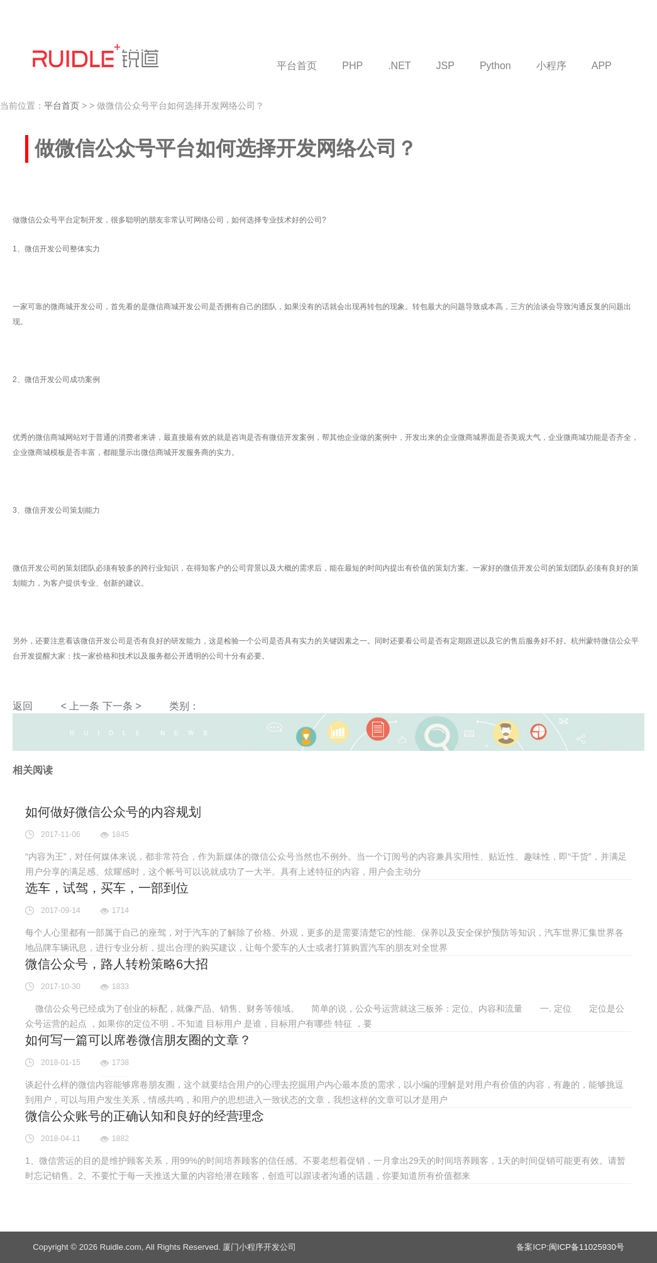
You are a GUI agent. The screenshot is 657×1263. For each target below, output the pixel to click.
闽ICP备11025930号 (586, 1247)
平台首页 (61, 106)
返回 (23, 706)
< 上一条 (79, 706)
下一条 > (121, 706)
